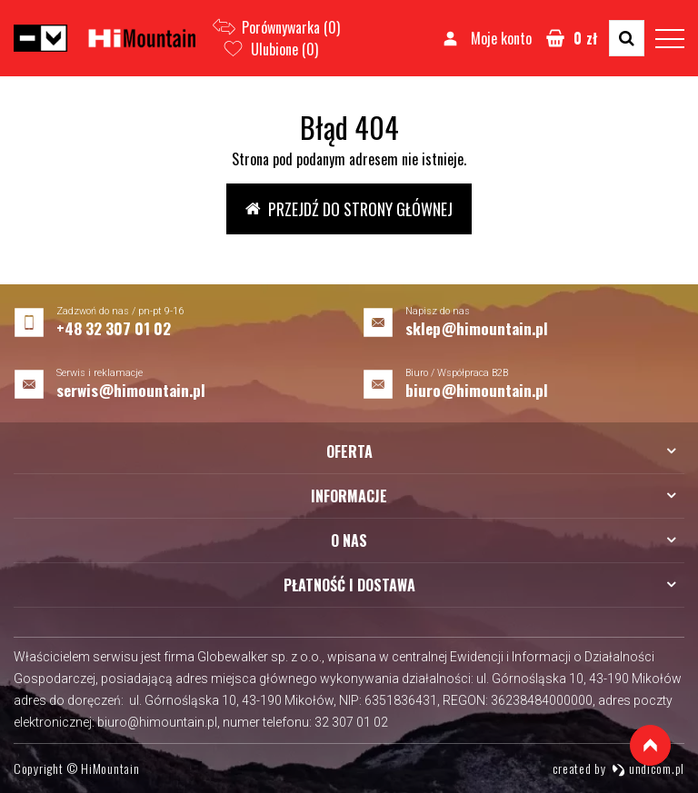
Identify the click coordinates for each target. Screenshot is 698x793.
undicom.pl (648, 768)
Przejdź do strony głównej (349, 209)
